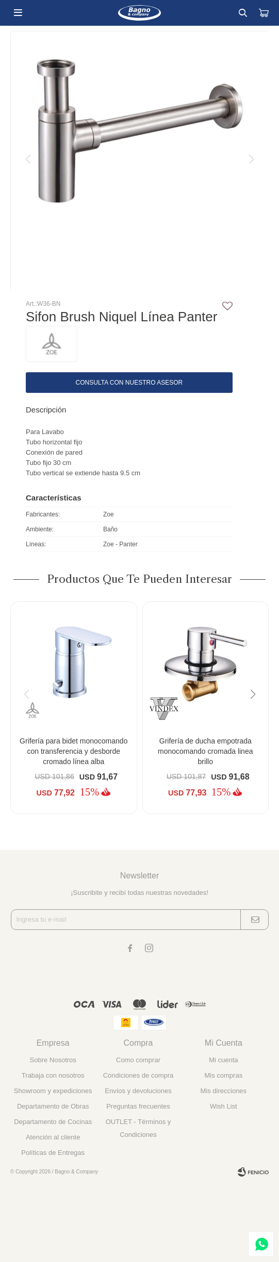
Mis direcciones (224, 1091)
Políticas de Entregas (53, 1152)
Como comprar (138, 1060)
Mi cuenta (223, 1060)
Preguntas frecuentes (138, 1106)
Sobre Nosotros (53, 1060)
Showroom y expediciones (53, 1091)
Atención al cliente (53, 1137)
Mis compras (223, 1075)
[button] (257, 715)
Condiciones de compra (138, 1075)
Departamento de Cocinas (53, 1122)
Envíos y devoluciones (138, 1091)
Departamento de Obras (53, 1106)
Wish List (223, 1106)
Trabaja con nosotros (53, 1075)
